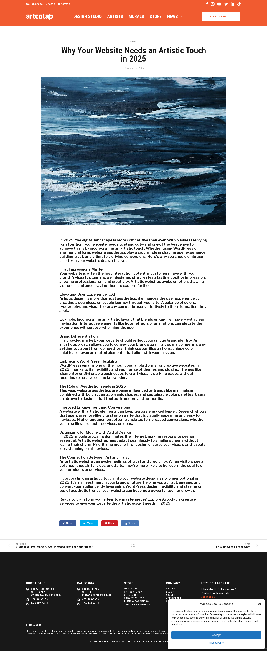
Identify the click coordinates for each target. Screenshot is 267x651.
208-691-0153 (39, 599)
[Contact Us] (209, 597)
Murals (136, 16)
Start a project (221, 16)
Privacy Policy (216, 642)
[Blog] (170, 592)
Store (156, 16)
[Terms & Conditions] (137, 601)
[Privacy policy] (134, 598)
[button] (259, 604)
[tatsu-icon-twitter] (226, 4)
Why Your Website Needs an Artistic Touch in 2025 (133, 54)
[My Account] (132, 589)
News (172, 16)
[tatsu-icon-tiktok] (239, 4)
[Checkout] (131, 595)
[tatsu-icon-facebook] (207, 4)
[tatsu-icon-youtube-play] (219, 4)
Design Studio (87, 16)
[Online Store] (133, 592)
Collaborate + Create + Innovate (48, 4)
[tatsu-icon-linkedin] (232, 4)
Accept (216, 635)
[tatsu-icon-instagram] (213, 4)
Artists (115, 16)
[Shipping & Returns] (137, 604)
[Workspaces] (174, 598)
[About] (171, 589)
